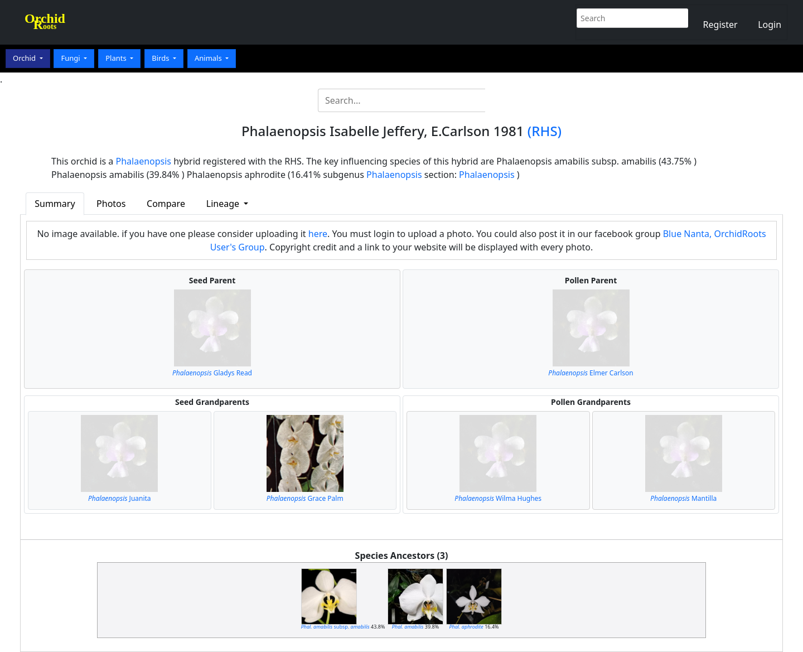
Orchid (25, 58)
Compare (166, 203)
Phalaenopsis (144, 161)
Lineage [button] (223, 203)
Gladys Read (212, 373)
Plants (116, 58)
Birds (161, 58)
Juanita (119, 498)
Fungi (71, 58)
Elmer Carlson (590, 373)
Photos (110, 203)
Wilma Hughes (497, 498)
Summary (55, 203)
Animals (209, 58)
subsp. (335, 626)
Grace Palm (305, 498)
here (317, 234)
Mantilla (683, 498)
